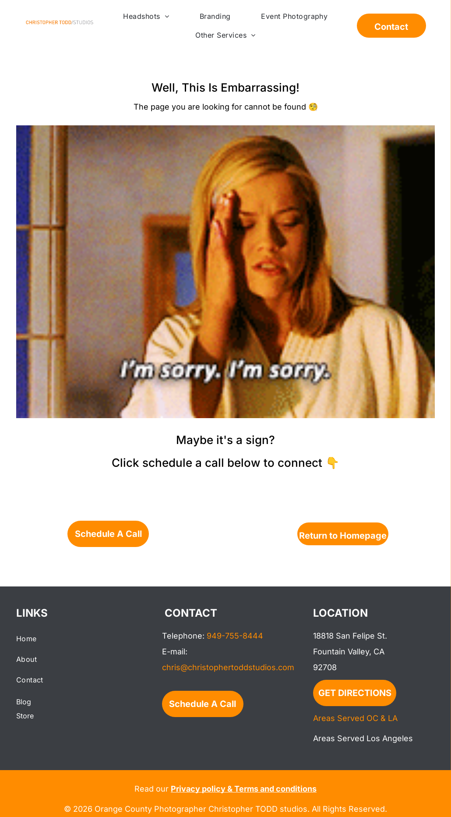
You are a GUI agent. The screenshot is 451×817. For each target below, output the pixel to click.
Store (25, 715)
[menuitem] (146, 16)
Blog (23, 701)
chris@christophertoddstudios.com (228, 667)
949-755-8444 (235, 635)
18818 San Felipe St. (350, 635)
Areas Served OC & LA (355, 718)
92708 (325, 667)
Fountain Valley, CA (348, 651)
